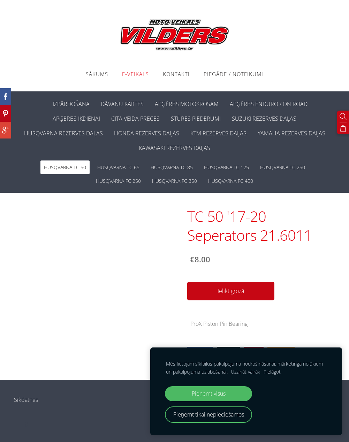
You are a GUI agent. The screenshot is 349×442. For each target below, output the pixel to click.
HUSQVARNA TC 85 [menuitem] (172, 167)
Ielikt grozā (231, 291)
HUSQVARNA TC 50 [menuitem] (65, 167)
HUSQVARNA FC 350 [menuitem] (174, 181)
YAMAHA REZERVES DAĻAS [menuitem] (291, 133)
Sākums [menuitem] (97, 73)
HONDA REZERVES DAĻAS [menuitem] (146, 133)
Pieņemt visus (209, 393)
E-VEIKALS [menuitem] (135, 73)
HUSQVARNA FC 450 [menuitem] (230, 181)
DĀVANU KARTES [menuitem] (122, 104)
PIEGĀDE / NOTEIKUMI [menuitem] (233, 73)
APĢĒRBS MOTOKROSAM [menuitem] (187, 104)
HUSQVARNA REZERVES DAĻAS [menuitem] (63, 133)
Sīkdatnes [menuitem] (26, 400)
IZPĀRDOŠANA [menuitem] (71, 104)
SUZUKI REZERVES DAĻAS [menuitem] (264, 118)
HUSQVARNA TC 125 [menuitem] (226, 167)
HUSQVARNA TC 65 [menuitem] (118, 167)
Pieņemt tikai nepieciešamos (208, 414)
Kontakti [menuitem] (176, 73)
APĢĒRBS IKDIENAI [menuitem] (76, 118)
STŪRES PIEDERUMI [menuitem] (196, 118)
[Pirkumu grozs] (343, 128)
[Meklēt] (343, 116)
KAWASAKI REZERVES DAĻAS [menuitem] (174, 148)
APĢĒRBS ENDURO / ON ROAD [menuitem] (269, 104)
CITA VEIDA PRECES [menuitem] (135, 118)
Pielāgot (272, 371)
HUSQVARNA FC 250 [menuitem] (118, 181)
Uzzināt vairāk (245, 371)
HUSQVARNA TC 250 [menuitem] (282, 167)
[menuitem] (41, 102)
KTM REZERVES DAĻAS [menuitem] (218, 133)
